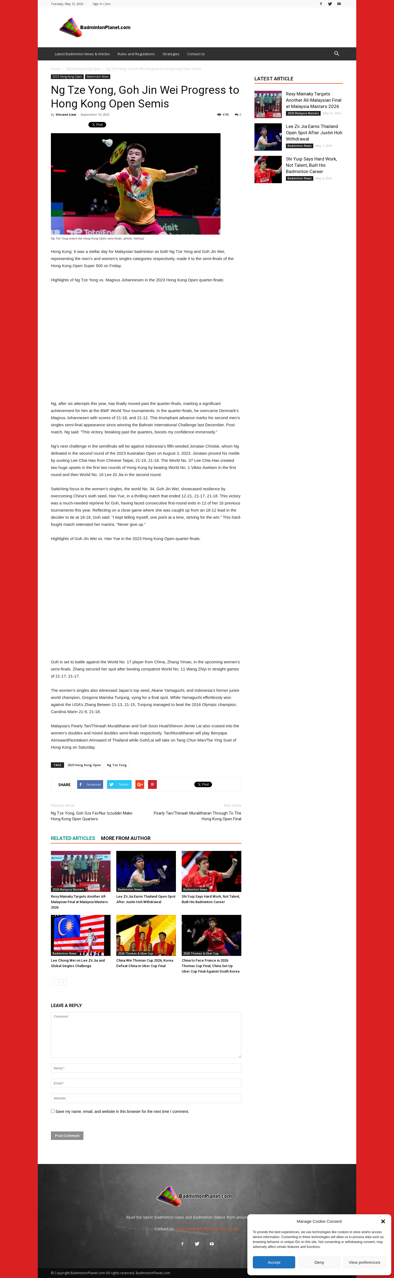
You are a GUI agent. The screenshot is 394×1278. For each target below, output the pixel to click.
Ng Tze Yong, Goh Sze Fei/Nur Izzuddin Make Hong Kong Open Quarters (91, 816)
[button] (383, 1221)
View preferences (365, 1262)
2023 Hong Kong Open (67, 76)
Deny (319, 1262)
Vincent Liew (66, 114)
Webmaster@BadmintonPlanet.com (207, 1228)
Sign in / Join (102, 4)
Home (55, 68)
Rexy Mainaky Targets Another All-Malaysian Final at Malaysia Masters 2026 (79, 901)
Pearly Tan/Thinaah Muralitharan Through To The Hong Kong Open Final (197, 816)
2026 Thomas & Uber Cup (135, 953)
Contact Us (196, 53)
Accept (274, 1262)
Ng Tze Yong (117, 765)
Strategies (171, 53)
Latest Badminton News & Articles (82, 53)
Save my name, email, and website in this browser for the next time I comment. (122, 1111)
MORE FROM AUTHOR (125, 838)
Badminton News (98, 76)
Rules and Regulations (136, 53)
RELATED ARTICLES (73, 838)
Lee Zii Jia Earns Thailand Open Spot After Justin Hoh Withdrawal (314, 133)
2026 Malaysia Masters (68, 889)
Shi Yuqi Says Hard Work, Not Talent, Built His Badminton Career (311, 165)
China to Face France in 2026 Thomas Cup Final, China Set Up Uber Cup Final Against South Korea (210, 965)
